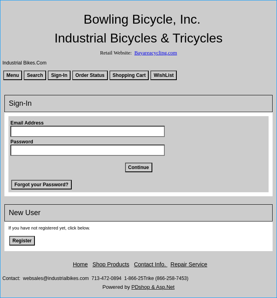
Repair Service (188, 264)
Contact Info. (150, 264)
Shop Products (111, 264)
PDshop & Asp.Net (153, 287)
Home (80, 264)
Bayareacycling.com (155, 53)
